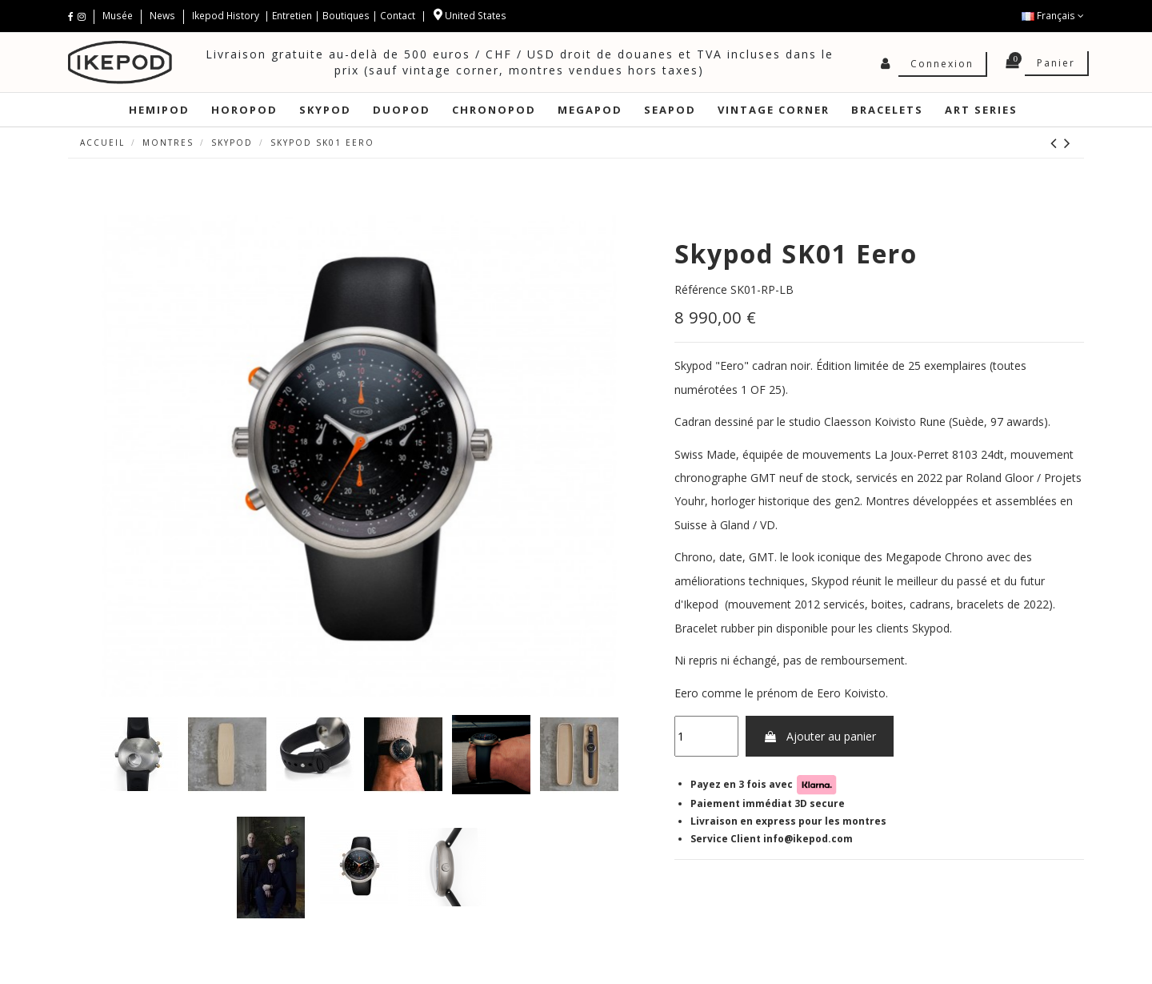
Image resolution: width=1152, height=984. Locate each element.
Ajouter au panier (819, 736)
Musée (118, 15)
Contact (397, 15)
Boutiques (346, 15)
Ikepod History (227, 15)
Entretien (292, 15)
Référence (700, 289)
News (162, 15)
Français (1053, 15)
